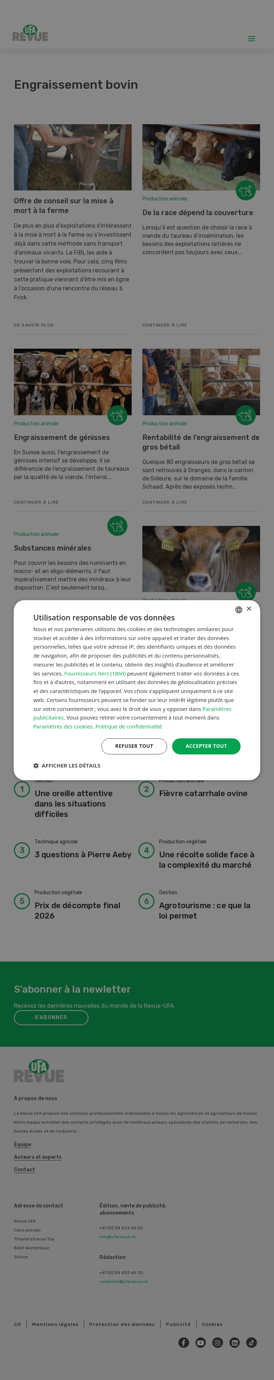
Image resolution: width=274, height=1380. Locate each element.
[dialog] (137, 690)
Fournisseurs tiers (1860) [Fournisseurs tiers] (95, 673)
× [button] (249, 609)
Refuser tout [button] (134, 745)
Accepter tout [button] (206, 745)
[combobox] (239, 609)
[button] (66, 765)
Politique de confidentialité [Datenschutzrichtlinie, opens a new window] (128, 726)
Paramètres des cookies (62, 726)
